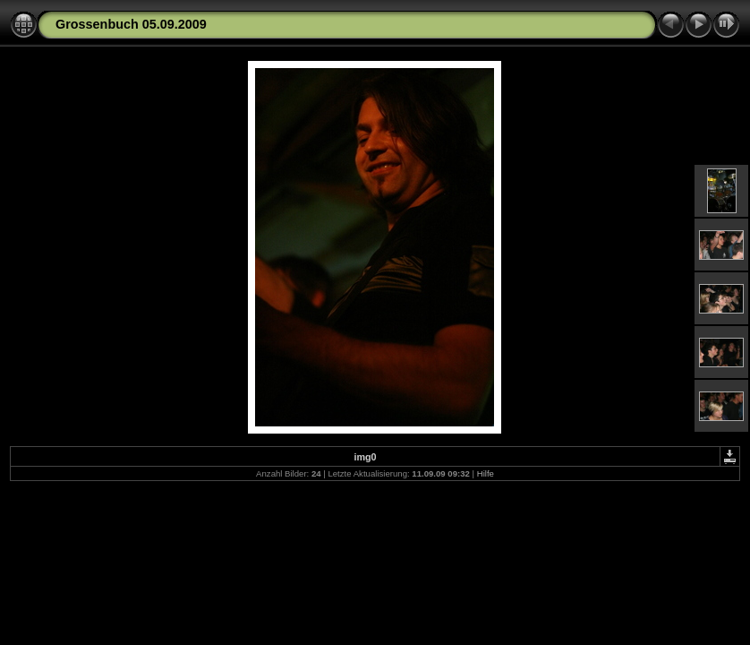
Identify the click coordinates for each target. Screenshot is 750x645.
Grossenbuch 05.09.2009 (131, 24)
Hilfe (485, 473)
